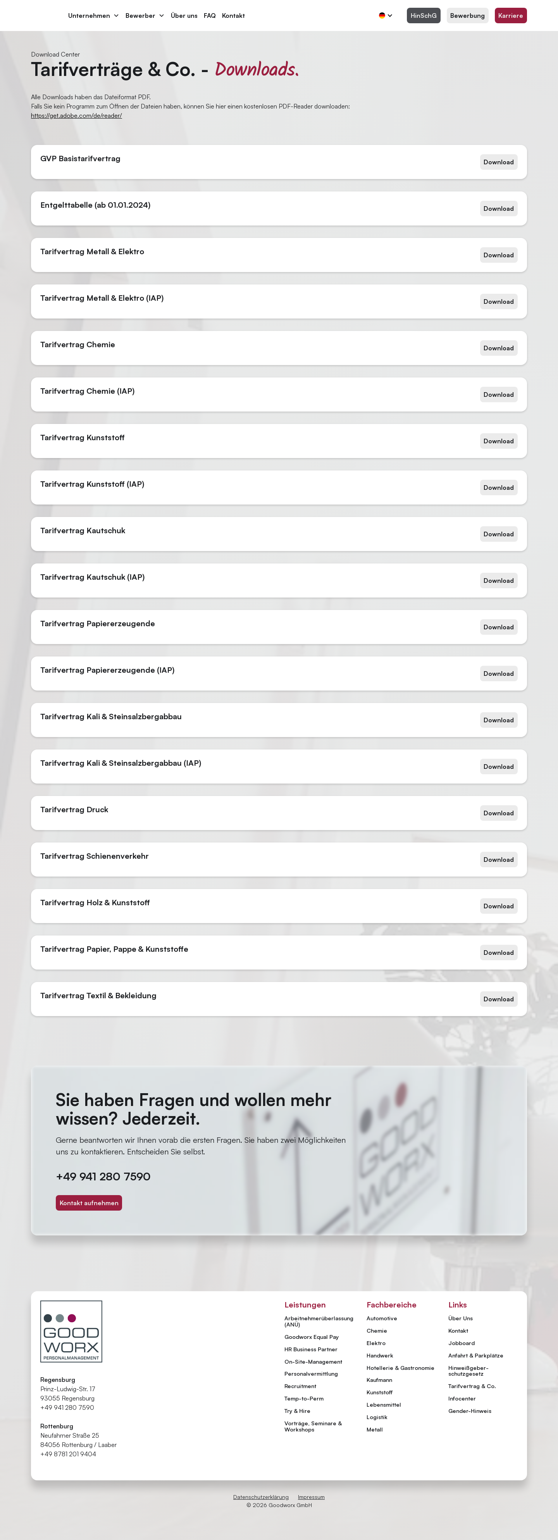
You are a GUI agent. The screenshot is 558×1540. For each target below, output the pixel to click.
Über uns (184, 15)
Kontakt (233, 15)
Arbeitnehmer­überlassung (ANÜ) (318, 1321)
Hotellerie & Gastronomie (400, 1367)
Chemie (377, 1330)
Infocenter (462, 1398)
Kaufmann (379, 1379)
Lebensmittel (384, 1404)
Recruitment (300, 1385)
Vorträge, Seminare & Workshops (313, 1426)
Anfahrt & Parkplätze (475, 1355)
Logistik (377, 1416)
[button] (93, 15)
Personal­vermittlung (311, 1373)
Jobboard (461, 1343)
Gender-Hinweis (469, 1411)
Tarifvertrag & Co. (472, 1386)
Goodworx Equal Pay (311, 1336)
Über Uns (460, 1318)
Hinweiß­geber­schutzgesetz (468, 1371)
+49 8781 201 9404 (68, 1454)
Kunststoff (380, 1391)
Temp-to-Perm (304, 1398)
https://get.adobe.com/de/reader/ (76, 115)
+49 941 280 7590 (103, 1176)
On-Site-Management (313, 1361)
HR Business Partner (311, 1348)
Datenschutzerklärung (261, 1496)
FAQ (210, 15)
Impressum (311, 1496)
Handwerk (380, 1355)
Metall (375, 1429)
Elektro (376, 1342)
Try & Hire (297, 1410)
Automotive (382, 1317)
